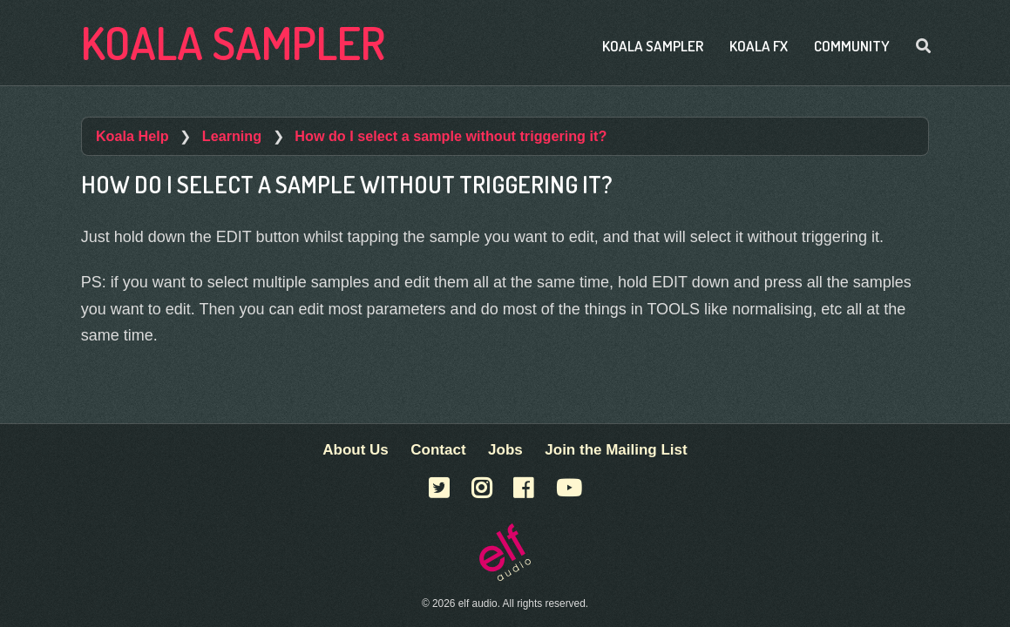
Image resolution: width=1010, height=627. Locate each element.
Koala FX (758, 46)
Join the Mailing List (616, 450)
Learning (231, 136)
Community (852, 46)
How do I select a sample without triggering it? (451, 136)
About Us (355, 450)
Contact (437, 450)
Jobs (505, 450)
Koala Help (132, 136)
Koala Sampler (233, 42)
